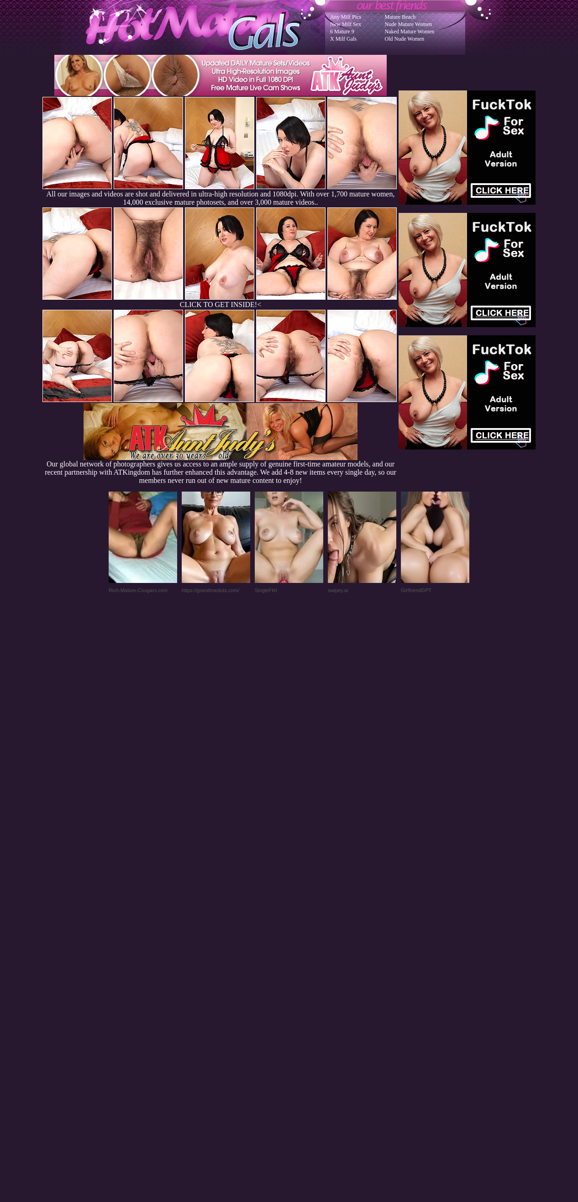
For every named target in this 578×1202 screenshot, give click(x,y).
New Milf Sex (345, 24)
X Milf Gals (343, 39)
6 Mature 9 (342, 31)
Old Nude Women (405, 39)
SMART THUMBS (305, 1018)
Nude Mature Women (408, 24)
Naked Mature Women (410, 31)
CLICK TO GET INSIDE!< (220, 304)
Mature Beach (400, 17)
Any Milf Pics (345, 17)
